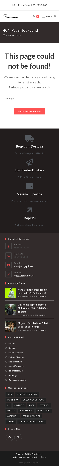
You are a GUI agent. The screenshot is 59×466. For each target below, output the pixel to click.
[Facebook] (9, 437)
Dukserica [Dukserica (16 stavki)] (12, 400)
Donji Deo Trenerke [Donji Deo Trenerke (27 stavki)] (27, 394)
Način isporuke (15, 362)
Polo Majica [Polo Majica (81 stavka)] (26, 411)
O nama (11, 343)
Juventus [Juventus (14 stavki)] (19, 405)
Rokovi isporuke (15, 371)
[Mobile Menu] (45, 16)
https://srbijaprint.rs (24, 275)
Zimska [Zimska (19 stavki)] (10, 422)
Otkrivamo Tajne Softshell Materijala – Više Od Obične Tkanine (33, 308)
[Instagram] (18, 437)
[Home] (4, 35)
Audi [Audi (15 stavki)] (9, 394)
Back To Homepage (29, 111)
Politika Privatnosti (16, 357)
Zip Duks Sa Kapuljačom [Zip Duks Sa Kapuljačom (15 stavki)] (31, 422)
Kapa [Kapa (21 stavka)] (31, 405)
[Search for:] (54, 16)
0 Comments (41, 297)
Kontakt (12, 348)
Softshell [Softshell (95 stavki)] (12, 416)
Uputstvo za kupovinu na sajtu (25, 457)
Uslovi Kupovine (15, 353)
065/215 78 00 (39, 5)
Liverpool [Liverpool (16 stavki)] (44, 405)
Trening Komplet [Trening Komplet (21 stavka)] (31, 416)
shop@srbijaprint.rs (23, 266)
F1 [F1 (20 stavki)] (8, 405)
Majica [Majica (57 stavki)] (11, 411)
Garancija (12, 375)
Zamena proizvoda (17, 380)
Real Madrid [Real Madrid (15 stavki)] (43, 411)
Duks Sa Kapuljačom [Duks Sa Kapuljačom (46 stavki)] (33, 400)
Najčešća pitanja (16, 366)
